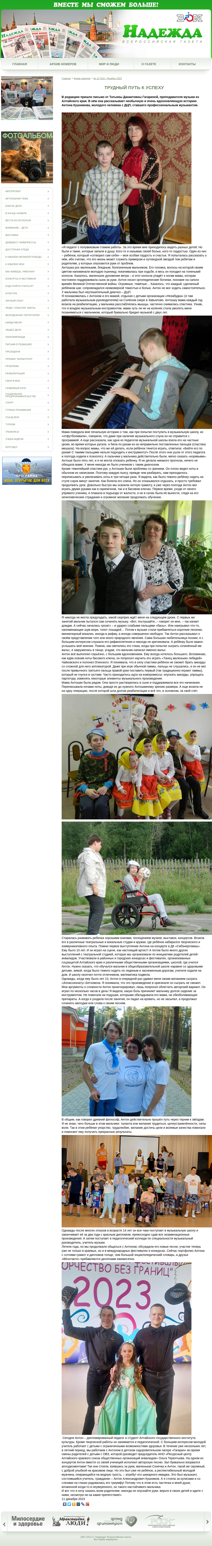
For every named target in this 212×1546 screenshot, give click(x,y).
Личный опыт (14, 300)
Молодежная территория (22, 315)
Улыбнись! (12, 432)
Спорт (9, 403)
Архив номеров (63, 64)
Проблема (12, 366)
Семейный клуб (15, 388)
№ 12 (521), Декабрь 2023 (107, 78)
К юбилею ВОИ (14, 264)
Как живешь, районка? (20, 271)
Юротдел (11, 447)
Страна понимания (18, 410)
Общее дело (13, 330)
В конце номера (16, 213)
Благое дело (13, 206)
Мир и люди (109, 64)
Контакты (187, 64)
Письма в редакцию (18, 344)
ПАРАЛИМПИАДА (15, 337)
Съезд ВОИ (12, 417)
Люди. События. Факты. (20, 308)
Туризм (10, 424)
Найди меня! (13, 322)
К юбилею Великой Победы (23, 257)
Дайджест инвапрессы (20, 242)
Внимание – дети (16, 228)
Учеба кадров (14, 439)
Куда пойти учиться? (19, 286)
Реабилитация (15, 373)
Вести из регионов (18, 220)
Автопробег (13, 191)
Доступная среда (17, 249)
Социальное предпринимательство (20, 395)
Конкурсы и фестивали (20, 279)
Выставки (11, 235)
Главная (19, 64)
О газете (148, 64)
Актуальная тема (16, 199)
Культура (11, 293)
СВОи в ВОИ (12, 380)
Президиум (12, 351)
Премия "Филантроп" (19, 359)
